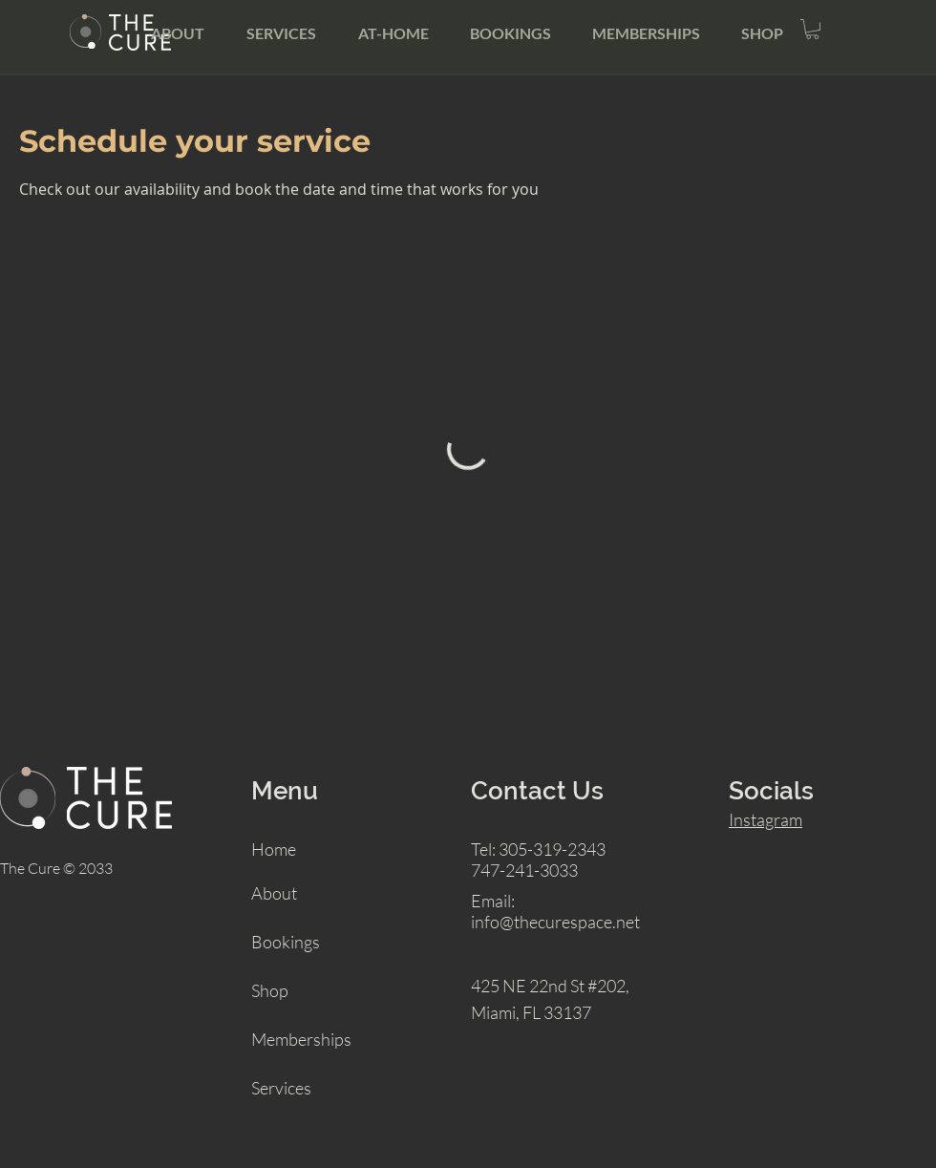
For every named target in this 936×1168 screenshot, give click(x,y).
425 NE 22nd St (528, 985)
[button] (812, 29)
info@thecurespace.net (555, 921)
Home (273, 849)
